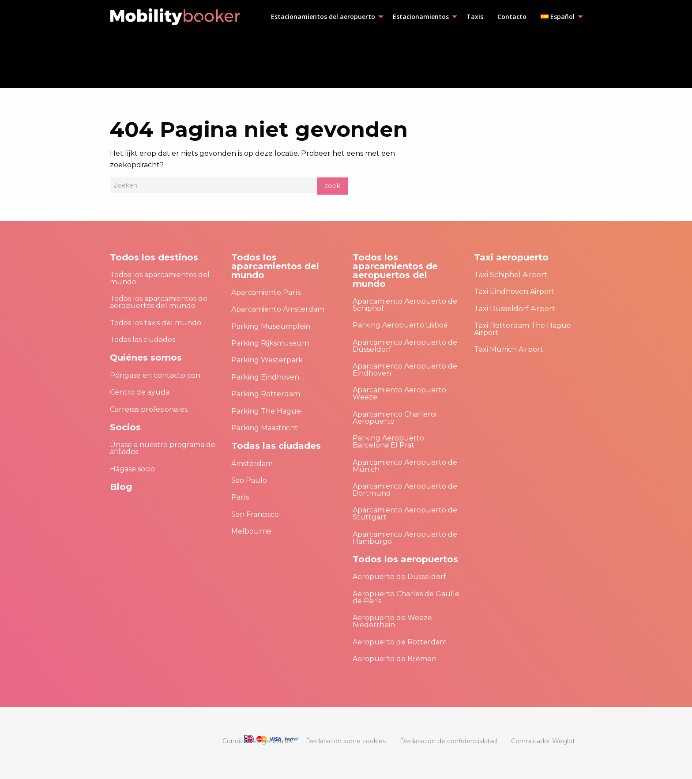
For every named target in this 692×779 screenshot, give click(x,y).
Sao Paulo (249, 480)
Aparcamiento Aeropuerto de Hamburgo (405, 538)
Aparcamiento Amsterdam (277, 309)
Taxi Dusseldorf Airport (514, 309)
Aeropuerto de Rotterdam (400, 642)
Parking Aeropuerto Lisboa (400, 325)
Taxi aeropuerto (511, 257)
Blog (121, 487)
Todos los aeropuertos (405, 559)
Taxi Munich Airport (508, 349)
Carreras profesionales (149, 409)
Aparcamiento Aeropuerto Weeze (399, 393)
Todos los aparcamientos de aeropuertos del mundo (158, 302)
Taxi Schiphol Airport (510, 275)
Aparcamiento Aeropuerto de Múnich (405, 466)
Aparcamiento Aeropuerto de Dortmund (405, 489)
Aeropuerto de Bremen (394, 659)
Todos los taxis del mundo (155, 323)
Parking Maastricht (264, 428)
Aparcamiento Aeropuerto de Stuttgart (405, 513)
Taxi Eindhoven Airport (514, 291)
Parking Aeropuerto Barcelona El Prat (388, 441)
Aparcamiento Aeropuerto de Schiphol (405, 304)
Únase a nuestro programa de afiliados (162, 448)
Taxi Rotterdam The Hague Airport (522, 329)
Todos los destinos (154, 257)
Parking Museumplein (270, 326)
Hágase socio (132, 469)
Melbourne (251, 531)
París (240, 497)
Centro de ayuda (139, 392)
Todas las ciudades (142, 339)
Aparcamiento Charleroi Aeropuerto (394, 417)
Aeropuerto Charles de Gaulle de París (406, 597)
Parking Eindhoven (265, 377)
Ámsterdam (252, 463)
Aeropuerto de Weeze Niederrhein (392, 621)
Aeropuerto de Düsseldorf (399, 576)
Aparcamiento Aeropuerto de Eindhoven (405, 369)
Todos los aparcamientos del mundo (160, 278)
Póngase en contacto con (155, 375)
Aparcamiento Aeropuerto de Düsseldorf (405, 346)
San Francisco (255, 514)
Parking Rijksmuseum (270, 343)
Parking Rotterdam (265, 394)
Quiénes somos (146, 357)
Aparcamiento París (266, 292)
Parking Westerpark (267, 360)
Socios (125, 427)
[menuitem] (325, 17)
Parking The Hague (266, 411)
